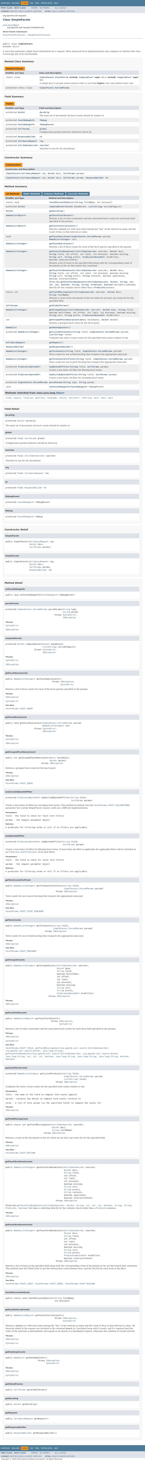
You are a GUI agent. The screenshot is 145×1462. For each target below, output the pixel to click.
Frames (34, 8)
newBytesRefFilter (59, 367)
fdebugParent (47, 124)
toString (86, 398)
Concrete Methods (78, 194)
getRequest (55, 342)
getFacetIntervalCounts (62, 226)
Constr (28, 11)
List (91, 206)
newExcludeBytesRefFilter (63, 374)
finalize (28, 398)
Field (21, 11)
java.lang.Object (11, 25)
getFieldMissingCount (61, 292)
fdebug (43, 120)
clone (8, 398)
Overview (5, 3)
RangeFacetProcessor (39, 35)
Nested (13, 11)
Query (83, 320)
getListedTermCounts (60, 332)
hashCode (52, 398)
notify (62, 398)
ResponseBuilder (27, 137)
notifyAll (74, 398)
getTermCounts (57, 351)
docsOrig (44, 112)
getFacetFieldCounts (60, 215)
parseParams (55, 382)
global (43, 129)
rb (41, 137)
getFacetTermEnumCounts (62, 251)
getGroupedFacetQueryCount (64, 320)
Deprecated (46, 3)
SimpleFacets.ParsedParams (55, 88)
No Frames (45, 8)
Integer (65, 239)
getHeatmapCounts (58, 327)
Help (56, 3)
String (79, 202)
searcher (44, 145)
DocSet (21, 112)
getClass (40, 398)
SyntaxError (69, 615)
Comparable (85, 77)
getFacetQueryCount (60, 236)
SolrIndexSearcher (28, 145)
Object (16, 46)
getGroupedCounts (58, 310)
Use (31, 3)
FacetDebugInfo (26, 120)
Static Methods (31, 194)
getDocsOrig (55, 211)
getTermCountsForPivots (62, 359)
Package (15, 3)
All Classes (60, 8)
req (41, 141)
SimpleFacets (13, 173)
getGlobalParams (58, 305)
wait (96, 398)
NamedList (11, 215)
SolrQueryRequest (27, 141)
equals (17, 398)
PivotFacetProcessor (14, 35)
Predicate (88, 257)
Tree (37, 3)
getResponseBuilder (60, 347)
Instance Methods (54, 194)
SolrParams (24, 129)
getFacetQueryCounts (60, 243)
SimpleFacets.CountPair (53, 77)
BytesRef (99, 257)
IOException (69, 617)
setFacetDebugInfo (59, 387)
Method (37, 11)
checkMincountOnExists (61, 202)
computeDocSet (57, 206)
